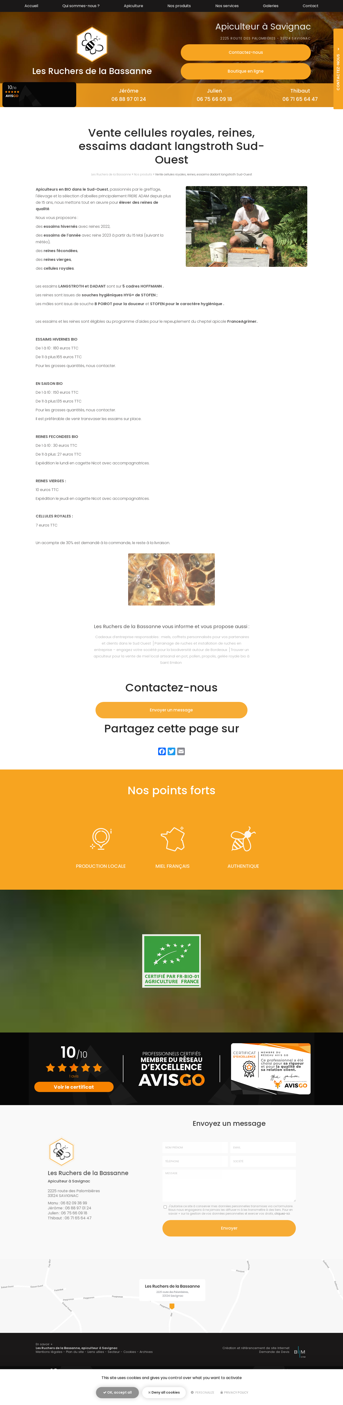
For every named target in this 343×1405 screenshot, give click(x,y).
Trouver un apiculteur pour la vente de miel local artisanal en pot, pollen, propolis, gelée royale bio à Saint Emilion (171, 656)
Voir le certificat (74, 1087)
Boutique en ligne (278, 71)
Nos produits (179, 6)
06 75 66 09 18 (214, 99)
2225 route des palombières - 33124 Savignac (263, 38)
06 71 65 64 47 (300, 99)
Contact (310, 6)
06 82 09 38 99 (43, 99)
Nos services (227, 6)
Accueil (31, 6)
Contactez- (277, 52)
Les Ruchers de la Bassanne (111, 174)
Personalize (202, 1394)
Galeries (270, 6)
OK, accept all (117, 1394)
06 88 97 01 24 (128, 99)
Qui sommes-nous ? (81, 6)
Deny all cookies (164, 1394)
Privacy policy (234, 1394)
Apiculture (133, 6)
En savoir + (44, 1368)
